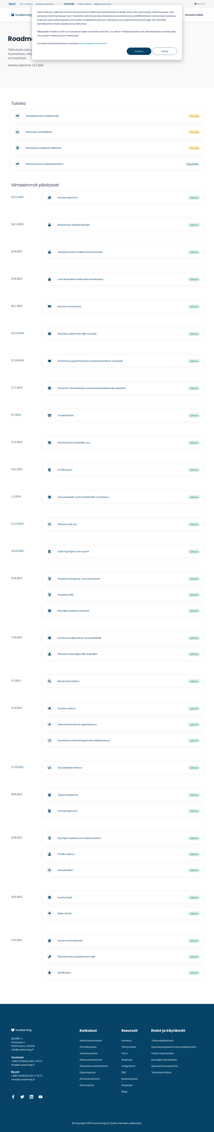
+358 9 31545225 (26, 4)
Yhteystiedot (128, 1047)
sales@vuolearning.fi (44, 4)
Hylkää (164, 51)
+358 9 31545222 (84, 4)
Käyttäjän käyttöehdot (164, 1059)
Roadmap (126, 1059)
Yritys (124, 1053)
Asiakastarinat (129, 1078)
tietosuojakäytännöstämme (93, 43)
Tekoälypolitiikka (161, 1072)
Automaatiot (87, 1085)
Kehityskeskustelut (91, 1059)
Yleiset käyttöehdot (162, 1053)
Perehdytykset (88, 1047)
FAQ (123, 1072)
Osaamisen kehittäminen (94, 1066)
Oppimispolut (88, 1072)
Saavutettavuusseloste (164, 1066)
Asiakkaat (126, 1085)
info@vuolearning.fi (22, 1049)
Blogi (124, 1091)
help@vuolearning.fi (102, 4)
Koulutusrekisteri (90, 1078)
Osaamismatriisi (89, 1053)
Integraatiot (128, 1066)
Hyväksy (139, 51)
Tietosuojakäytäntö (162, 1040)
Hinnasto (126, 1040)
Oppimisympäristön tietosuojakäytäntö (173, 1047)
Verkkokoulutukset (91, 1040)
